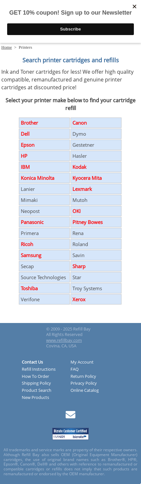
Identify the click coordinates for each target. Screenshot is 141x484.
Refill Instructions (39, 369)
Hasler (79, 156)
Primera (30, 233)
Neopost (30, 211)
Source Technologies (43, 277)
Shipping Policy (36, 383)
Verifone (30, 299)
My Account (82, 362)
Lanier (28, 189)
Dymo (79, 133)
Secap (27, 266)
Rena (77, 233)
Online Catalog (84, 390)
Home (6, 47)
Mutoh (79, 200)
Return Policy (83, 376)
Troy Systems (87, 288)
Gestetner (83, 145)
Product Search (36, 390)
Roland (80, 244)
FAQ (74, 369)
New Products (35, 397)
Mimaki (29, 200)
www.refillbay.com (64, 340)
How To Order (35, 376)
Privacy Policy (83, 383)
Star (76, 277)
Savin (78, 255)
